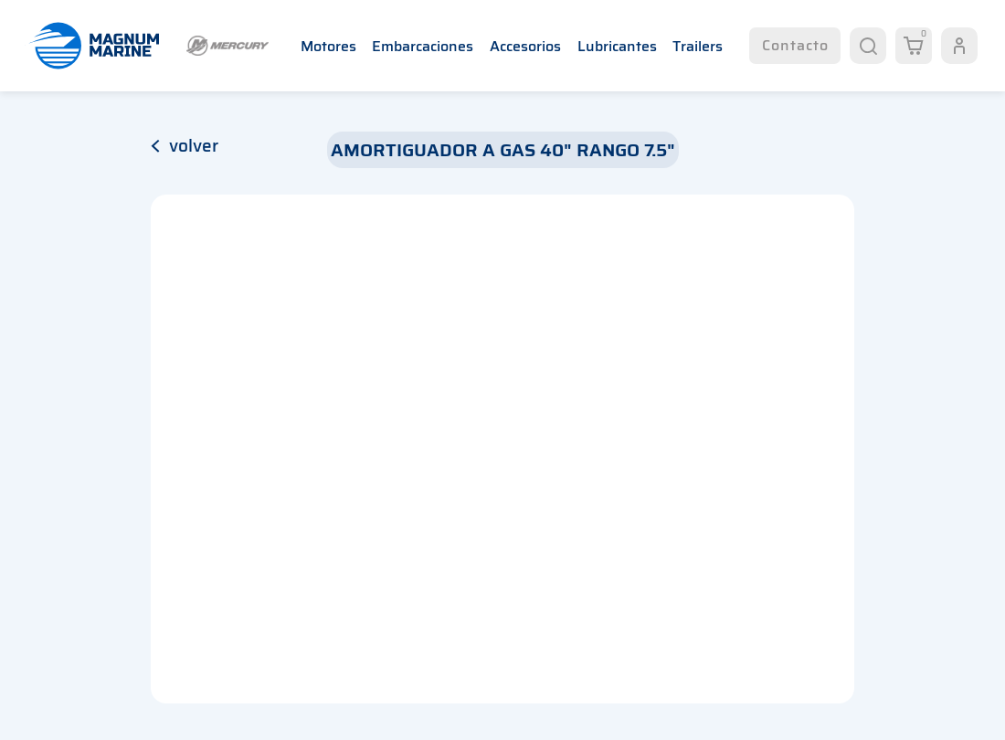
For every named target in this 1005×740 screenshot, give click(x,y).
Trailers (697, 46)
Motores (328, 46)
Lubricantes (617, 46)
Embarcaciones (422, 46)
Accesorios (525, 46)
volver (184, 145)
